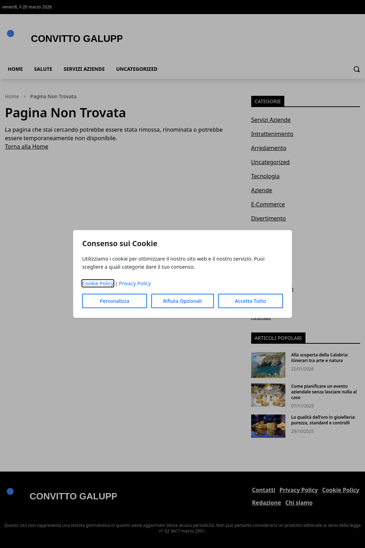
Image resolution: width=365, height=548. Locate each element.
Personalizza (114, 301)
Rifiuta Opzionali (182, 301)
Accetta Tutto (250, 301)
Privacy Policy (135, 283)
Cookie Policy (97, 283)
